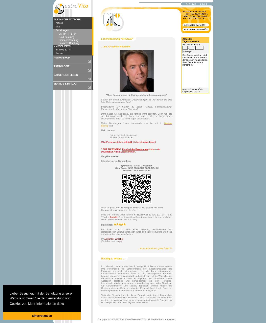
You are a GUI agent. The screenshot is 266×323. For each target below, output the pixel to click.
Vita (58, 26)
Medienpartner (63, 46)
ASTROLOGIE (62, 66)
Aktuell (59, 23)
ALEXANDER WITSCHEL (68, 19)
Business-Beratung (69, 43)
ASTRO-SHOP (62, 57)
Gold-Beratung (66, 37)
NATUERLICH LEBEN (66, 75)
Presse (59, 53)
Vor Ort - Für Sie (67, 34)
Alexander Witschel (113, 239)
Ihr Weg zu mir (63, 49)
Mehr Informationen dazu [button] (46, 303)
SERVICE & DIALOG (65, 83)
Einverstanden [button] (42, 315)
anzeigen (187, 51)
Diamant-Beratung (68, 40)
